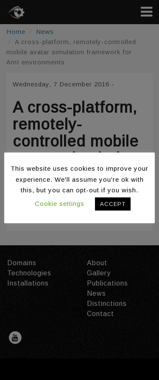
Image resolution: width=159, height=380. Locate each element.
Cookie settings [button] (59, 203)
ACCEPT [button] (113, 204)
